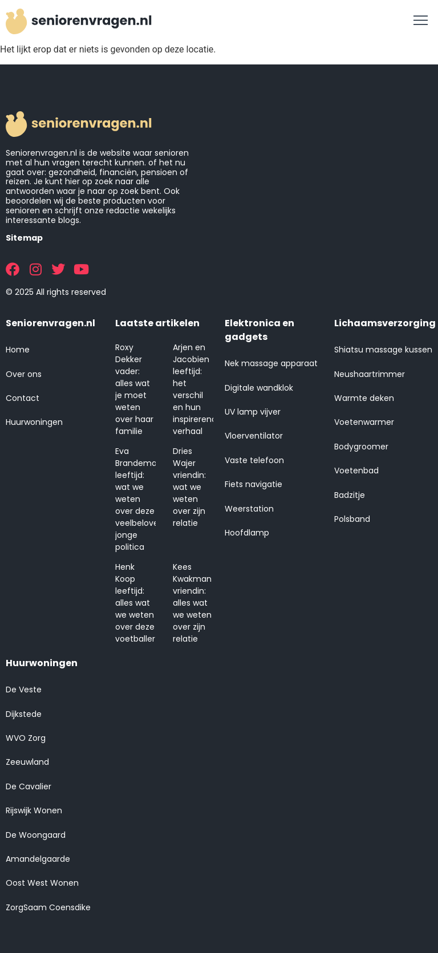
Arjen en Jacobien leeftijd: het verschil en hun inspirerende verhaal (197, 389)
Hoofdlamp (247, 532)
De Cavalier (28, 786)
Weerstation (249, 508)
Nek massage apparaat (271, 363)
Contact (22, 398)
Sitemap (24, 238)
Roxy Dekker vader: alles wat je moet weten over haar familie (134, 389)
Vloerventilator (254, 435)
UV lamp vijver (253, 411)
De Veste (24, 689)
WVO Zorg (26, 738)
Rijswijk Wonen (34, 810)
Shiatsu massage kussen (383, 349)
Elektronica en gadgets (259, 330)
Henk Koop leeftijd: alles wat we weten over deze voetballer (135, 602)
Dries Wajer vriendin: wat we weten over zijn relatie (189, 487)
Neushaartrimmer (369, 374)
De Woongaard (36, 835)
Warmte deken (364, 398)
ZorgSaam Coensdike (48, 907)
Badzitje (349, 495)
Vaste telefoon (254, 460)
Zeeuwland (27, 762)
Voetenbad (356, 470)
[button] (420, 21)
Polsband (352, 519)
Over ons (24, 374)
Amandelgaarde (38, 859)
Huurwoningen (34, 422)
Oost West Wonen (42, 883)
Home (18, 349)
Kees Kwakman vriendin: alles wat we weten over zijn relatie (192, 602)
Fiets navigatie (253, 484)
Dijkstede (24, 714)
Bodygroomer (361, 446)
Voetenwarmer (364, 422)
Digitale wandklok (259, 388)
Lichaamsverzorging (385, 323)
